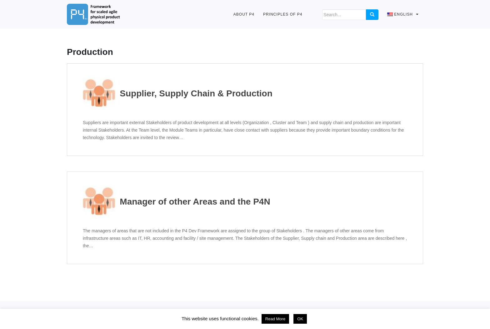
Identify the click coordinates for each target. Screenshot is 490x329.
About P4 (243, 14)
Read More (275, 319)
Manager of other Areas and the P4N (176, 202)
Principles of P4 (282, 14)
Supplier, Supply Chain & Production (177, 94)
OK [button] (300, 319)
